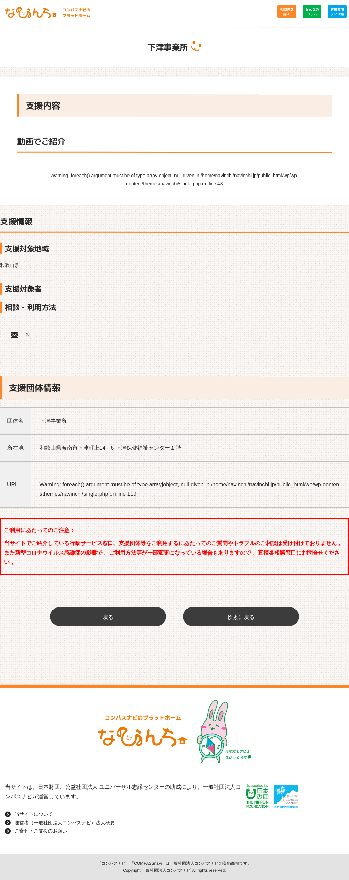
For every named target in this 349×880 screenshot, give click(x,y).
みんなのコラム (312, 11)
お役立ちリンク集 (337, 11)
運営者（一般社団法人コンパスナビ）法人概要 (65, 822)
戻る (108, 617)
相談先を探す (286, 11)
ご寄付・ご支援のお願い (41, 831)
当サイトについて (34, 814)
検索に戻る (241, 617)
